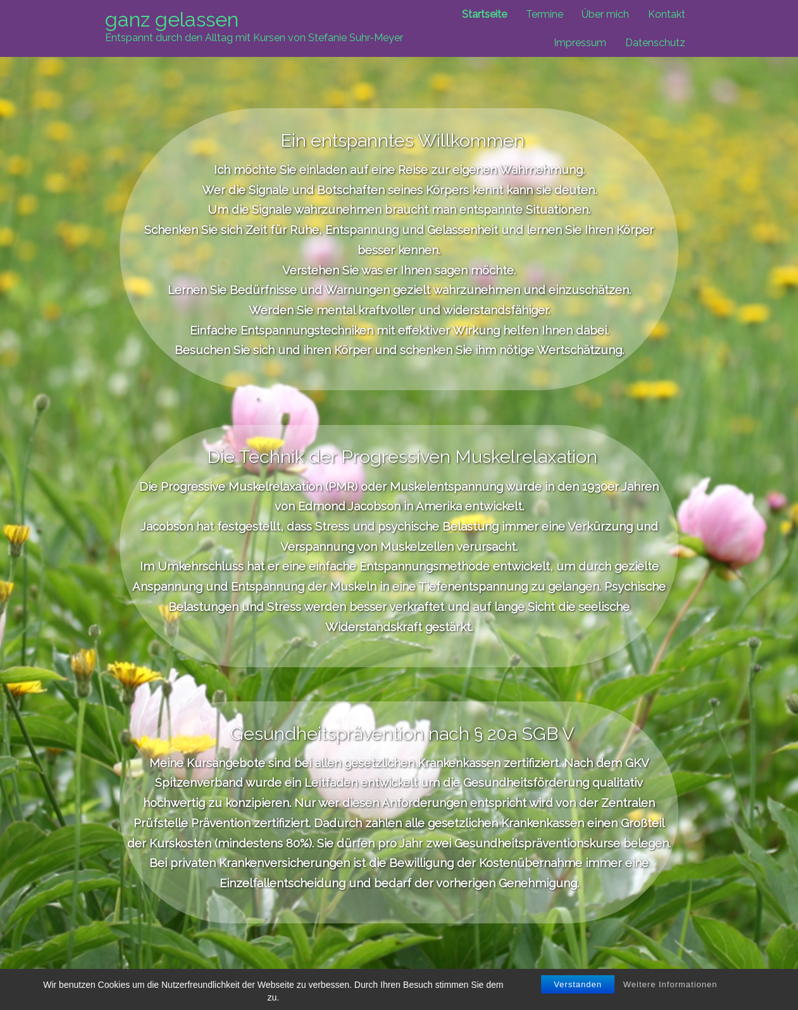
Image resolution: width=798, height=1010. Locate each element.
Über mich (605, 14)
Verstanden (578, 984)
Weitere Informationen (670, 984)
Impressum (580, 43)
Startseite (484, 14)
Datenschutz (655, 43)
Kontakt (666, 14)
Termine (544, 14)
